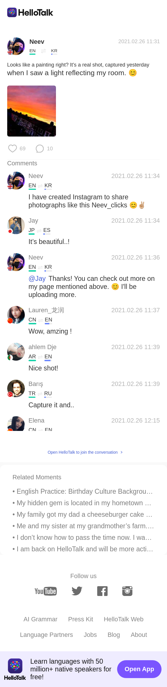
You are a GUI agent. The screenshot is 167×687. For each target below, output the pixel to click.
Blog (114, 634)
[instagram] (127, 591)
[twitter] (77, 591)
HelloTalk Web (124, 619)
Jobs (90, 634)
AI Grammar (41, 619)
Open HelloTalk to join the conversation (83, 452)
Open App (139, 669)
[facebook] (102, 591)
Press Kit (80, 619)
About (139, 634)
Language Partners (46, 634)
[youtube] (46, 591)
